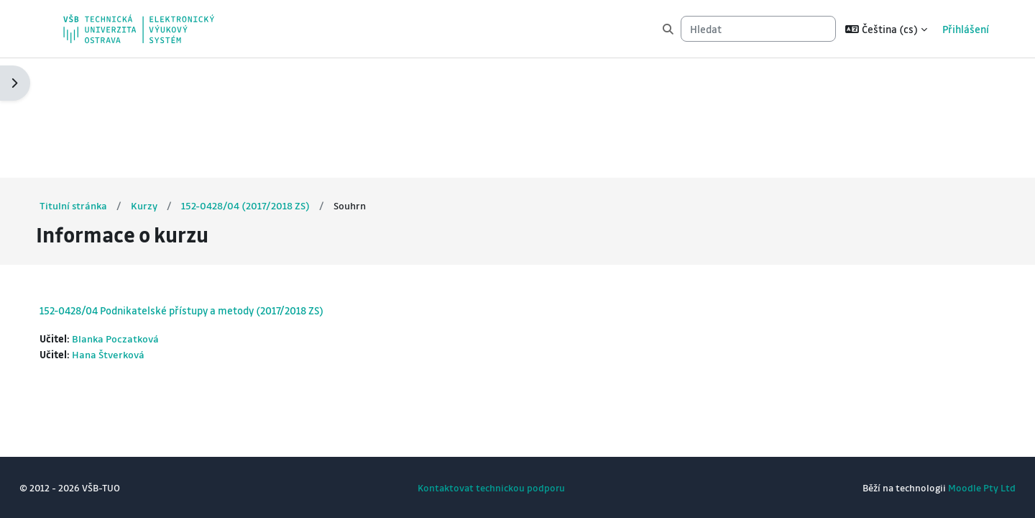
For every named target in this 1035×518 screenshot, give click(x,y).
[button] (886, 29)
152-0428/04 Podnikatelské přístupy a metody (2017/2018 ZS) (208, 191)
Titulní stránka (100, 85)
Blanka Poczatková (143, 220)
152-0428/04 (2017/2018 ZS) (273, 85)
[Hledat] (758, 29)
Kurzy (172, 85)
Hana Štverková (136, 236)
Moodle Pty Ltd (955, 487)
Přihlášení (965, 28)
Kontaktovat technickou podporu (491, 487)
